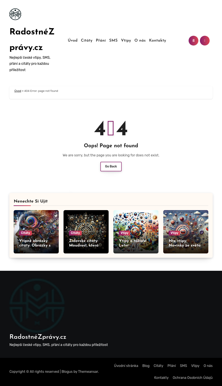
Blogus (67, 372)
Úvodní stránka (126, 366)
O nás (140, 41)
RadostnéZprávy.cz (37, 337)
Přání (101, 41)
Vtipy (126, 41)
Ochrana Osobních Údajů (193, 378)
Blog (146, 366)
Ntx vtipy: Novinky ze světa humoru (185, 245)
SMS (113, 41)
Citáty (87, 41)
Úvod (73, 41)
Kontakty (157, 41)
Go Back (111, 166)
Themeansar (88, 372)
